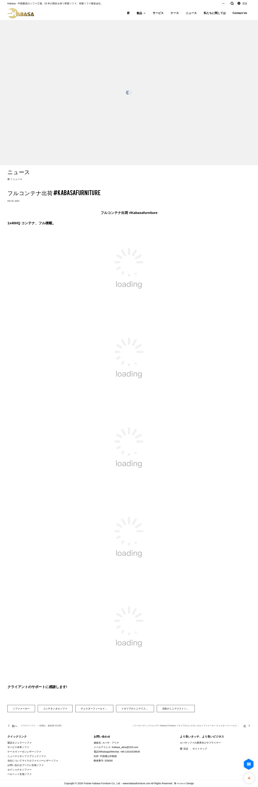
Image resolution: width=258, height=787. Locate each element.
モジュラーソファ (22, 742)
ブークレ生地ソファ (33, 765)
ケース (175, 13)
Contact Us (240, 13)
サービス (158, 13)
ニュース (191, 13)
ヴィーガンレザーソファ (28, 751)
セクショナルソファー (19, 769)
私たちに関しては (215, 13)
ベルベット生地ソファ (19, 774)
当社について (14, 760)
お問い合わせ (14, 765)
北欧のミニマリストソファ (176, 708)
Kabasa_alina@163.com (125, 747)
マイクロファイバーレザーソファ (40, 760)
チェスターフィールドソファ (96, 708)
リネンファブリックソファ (31, 756)
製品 (139, 13)
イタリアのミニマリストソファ (137, 708)
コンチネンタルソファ (55, 708)
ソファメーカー (21, 708)
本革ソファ (23, 747)
